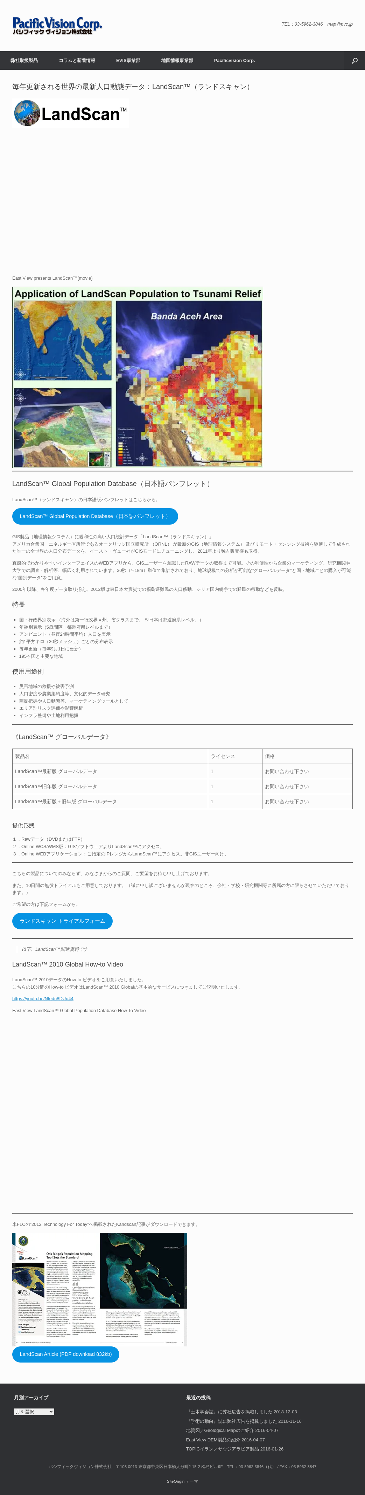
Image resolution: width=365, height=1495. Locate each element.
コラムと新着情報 (77, 60)
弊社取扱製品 (24, 60)
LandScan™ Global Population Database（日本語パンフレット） (95, 516)
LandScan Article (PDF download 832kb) (66, 1354)
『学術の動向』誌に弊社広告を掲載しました (231, 1421)
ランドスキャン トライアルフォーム (62, 921)
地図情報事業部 (177, 60)
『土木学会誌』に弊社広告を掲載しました (229, 1411)
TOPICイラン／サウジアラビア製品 (222, 1449)
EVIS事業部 (128, 60)
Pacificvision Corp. (234, 60)
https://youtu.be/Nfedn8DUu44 (42, 998)
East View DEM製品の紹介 (213, 1439)
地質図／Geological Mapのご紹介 (220, 1430)
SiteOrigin (176, 1481)
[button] (354, 60)
